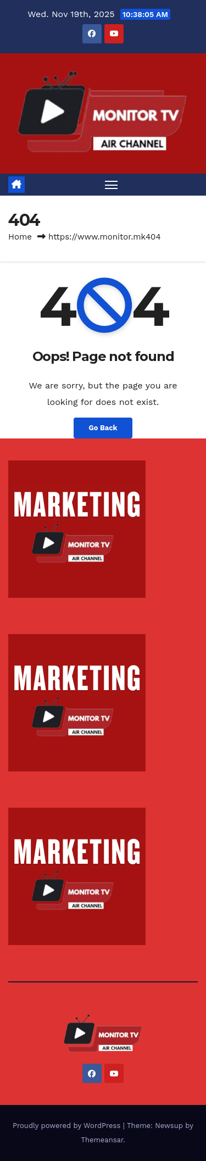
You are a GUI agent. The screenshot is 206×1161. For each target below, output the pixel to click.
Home (20, 237)
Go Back (103, 428)
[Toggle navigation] (111, 184)
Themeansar (102, 1140)
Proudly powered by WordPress (68, 1125)
